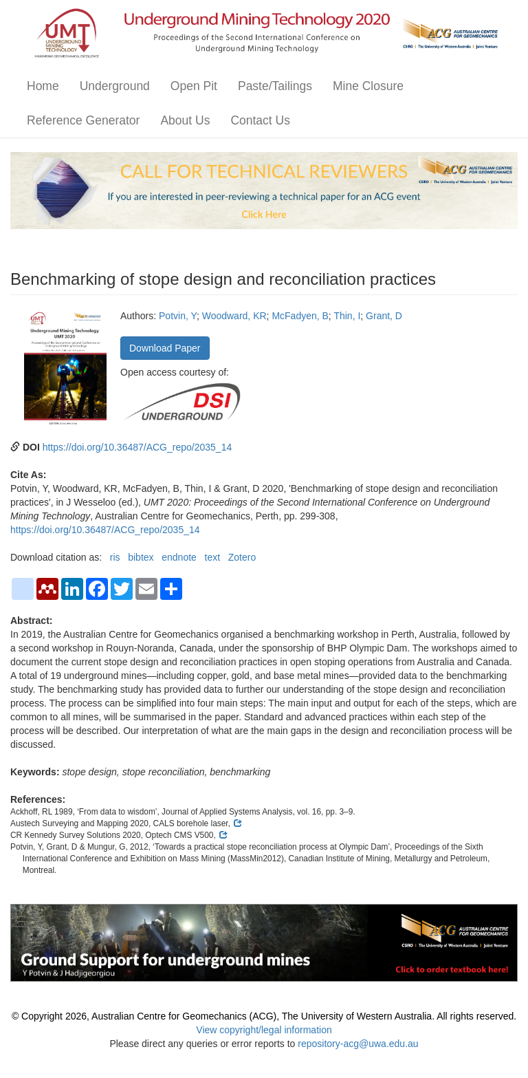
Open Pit (193, 86)
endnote (179, 557)
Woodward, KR (234, 315)
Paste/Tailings (275, 86)
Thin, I (346, 315)
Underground (115, 86)
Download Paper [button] (165, 348)
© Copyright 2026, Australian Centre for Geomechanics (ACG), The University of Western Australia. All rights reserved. (264, 1016)
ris (115, 557)
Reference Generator (83, 120)
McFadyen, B (300, 315)
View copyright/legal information (263, 1029)
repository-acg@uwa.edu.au (358, 1043)
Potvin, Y (178, 315)
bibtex (140, 557)
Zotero (242, 557)
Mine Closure (368, 86)
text (213, 557)
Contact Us (260, 120)
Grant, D (384, 315)
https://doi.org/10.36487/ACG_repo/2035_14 (137, 447)
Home (43, 86)
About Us (185, 120)
